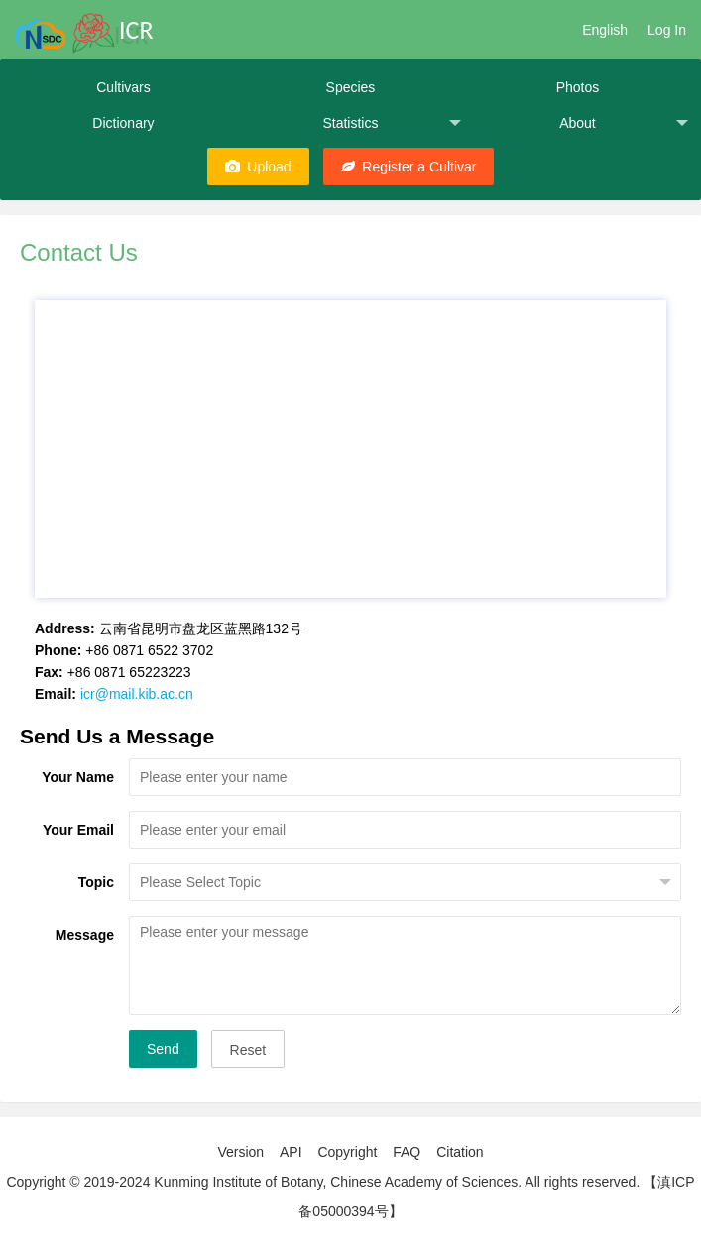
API (291, 1152)
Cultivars (123, 87)
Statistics (391, 123)
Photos (578, 87)
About (623, 123)
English (605, 30)
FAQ (406, 1152)
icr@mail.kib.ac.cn (136, 694)
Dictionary (123, 123)
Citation (459, 1152)
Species (351, 87)
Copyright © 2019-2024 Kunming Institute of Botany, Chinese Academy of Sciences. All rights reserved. (323, 1182)
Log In (666, 30)
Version (240, 1152)
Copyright (347, 1152)
